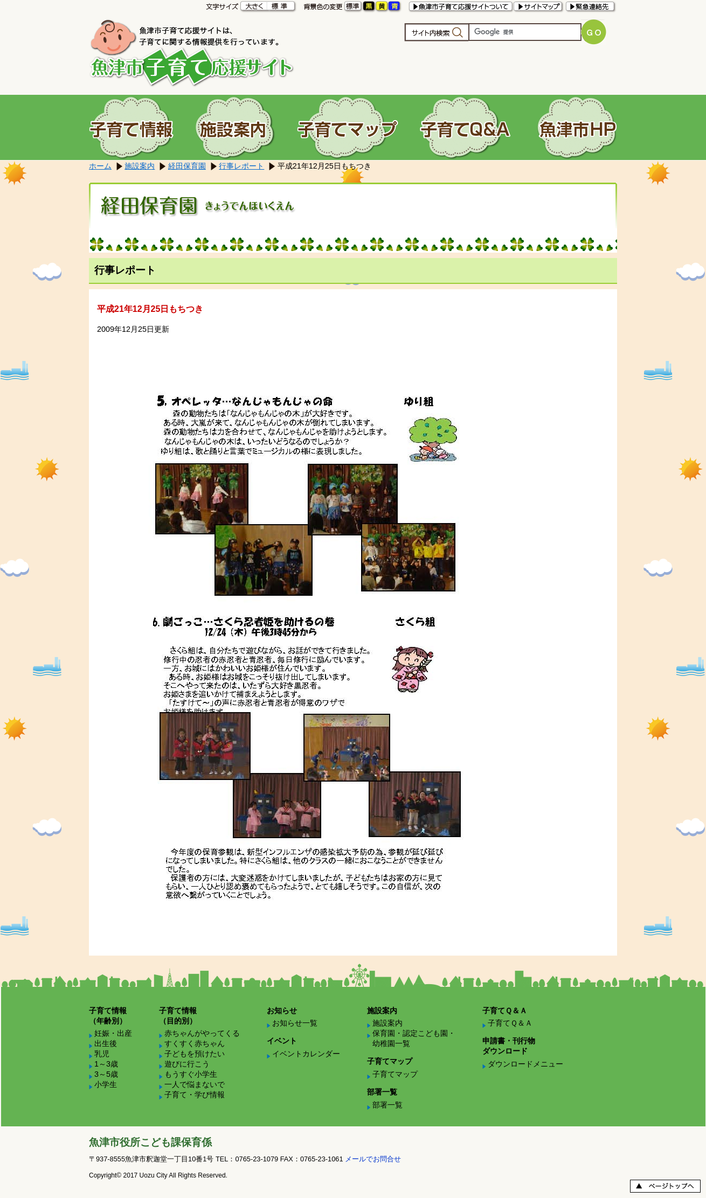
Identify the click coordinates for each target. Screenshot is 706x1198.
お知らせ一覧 (294, 1023)
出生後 (105, 1043)
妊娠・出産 (113, 1033)
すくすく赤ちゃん (194, 1043)
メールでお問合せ (373, 1159)
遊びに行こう (187, 1064)
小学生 (105, 1084)
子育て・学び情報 (194, 1094)
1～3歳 (106, 1064)
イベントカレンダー (306, 1053)
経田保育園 (187, 166)
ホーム (100, 166)
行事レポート (241, 166)
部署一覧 (387, 1105)
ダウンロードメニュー (525, 1064)
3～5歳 (106, 1074)
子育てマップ (395, 1074)
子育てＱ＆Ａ (510, 1023)
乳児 (101, 1053)
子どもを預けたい (194, 1053)
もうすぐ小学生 (190, 1074)
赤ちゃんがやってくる (202, 1033)
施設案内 (139, 166)
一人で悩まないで (194, 1084)
